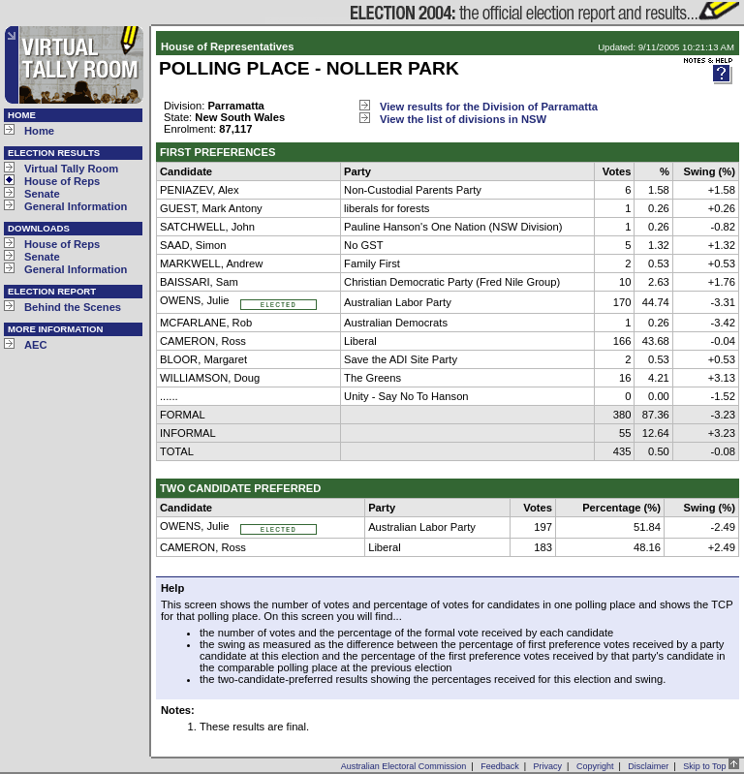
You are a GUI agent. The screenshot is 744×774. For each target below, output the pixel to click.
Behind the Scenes (72, 307)
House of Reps (62, 181)
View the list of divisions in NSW (463, 119)
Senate (42, 194)
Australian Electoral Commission (404, 766)
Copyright (595, 766)
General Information (75, 206)
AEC (35, 345)
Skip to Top (711, 766)
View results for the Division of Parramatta (489, 106)
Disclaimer (648, 766)
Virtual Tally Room (71, 168)
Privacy (548, 766)
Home (39, 131)
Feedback (499, 766)
